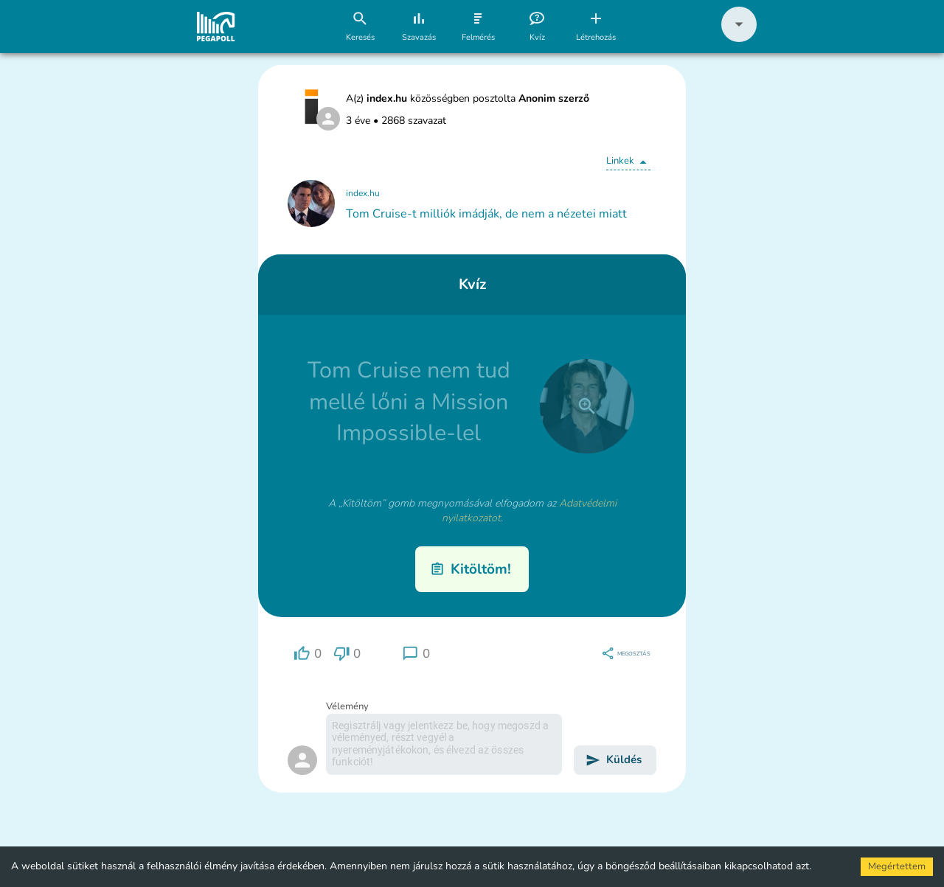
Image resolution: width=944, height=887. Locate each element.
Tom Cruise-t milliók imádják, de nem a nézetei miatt (486, 214)
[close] (587, 406)
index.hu (363, 193)
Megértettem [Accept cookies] (897, 866)
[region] (307, 654)
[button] (739, 39)
